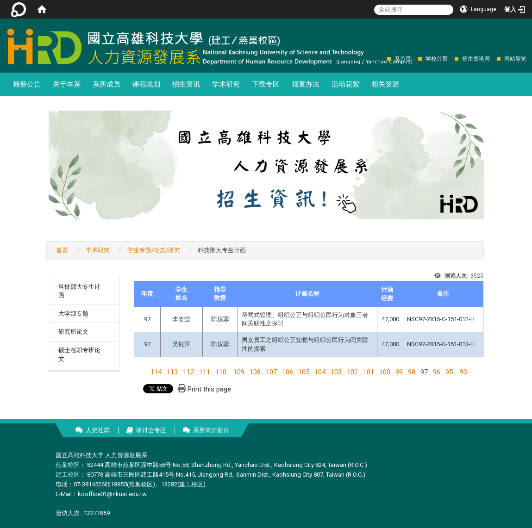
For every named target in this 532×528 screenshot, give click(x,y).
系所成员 (106, 84)
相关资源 (385, 84)
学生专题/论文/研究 (153, 250)
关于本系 (67, 84)
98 (411, 372)
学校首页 (437, 59)
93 (463, 372)
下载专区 (266, 84)
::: (382, 58)
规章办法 (305, 84)
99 (399, 372)
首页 (62, 250)
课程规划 (146, 84)
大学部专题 (73, 313)
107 (271, 372)
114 (156, 372)
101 (368, 372)
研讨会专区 (151, 430)
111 (204, 372)
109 (238, 372)
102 (352, 372)
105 (303, 372)
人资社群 (98, 430)
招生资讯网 (476, 59)
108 (255, 372)
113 (172, 372)
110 (220, 372)
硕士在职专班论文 (79, 354)
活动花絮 (345, 84)
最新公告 (27, 84)
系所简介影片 (211, 430)
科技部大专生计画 (79, 291)
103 (336, 372)
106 (287, 372)
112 (188, 372)
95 (449, 372)
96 (436, 372)
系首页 (402, 59)
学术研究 (226, 84)
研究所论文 (73, 331)
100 (384, 372)
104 (319, 372)
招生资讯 (186, 84)
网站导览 (515, 59)
